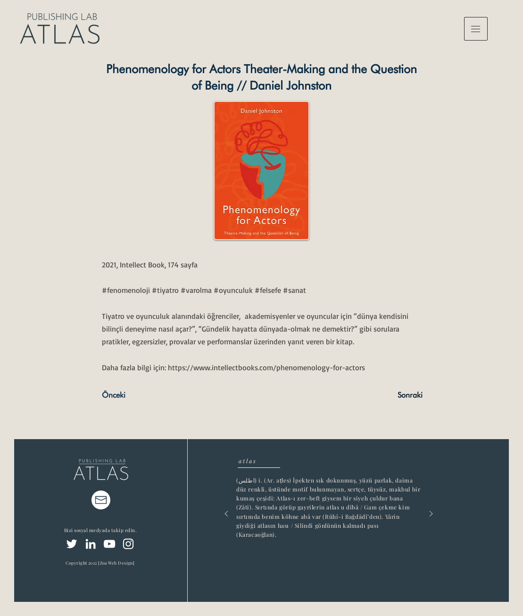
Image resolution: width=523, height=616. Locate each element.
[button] (476, 29)
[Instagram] (128, 544)
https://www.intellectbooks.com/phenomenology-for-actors (266, 367)
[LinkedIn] (90, 544)
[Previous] (226, 514)
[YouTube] (109, 544)
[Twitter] (72, 544)
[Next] (431, 514)
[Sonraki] (399, 395)
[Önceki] (133, 395)
